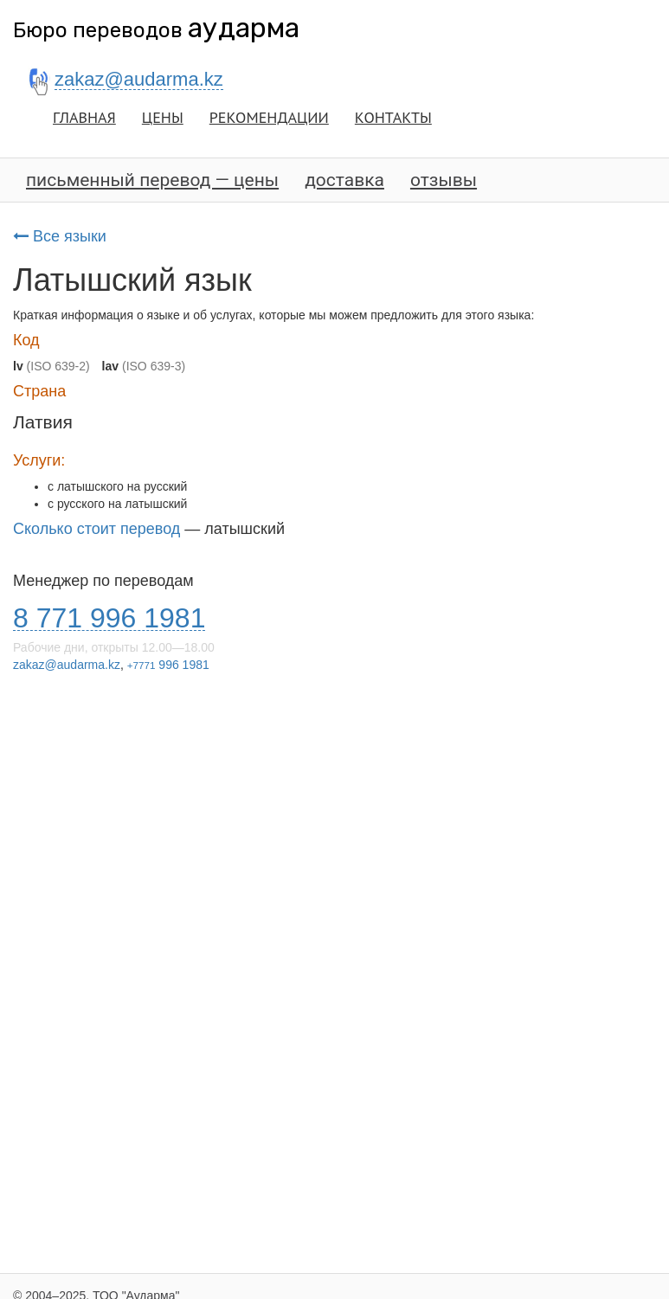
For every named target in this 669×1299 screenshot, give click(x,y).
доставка (344, 180)
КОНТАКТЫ (393, 117)
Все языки (59, 236)
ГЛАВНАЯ (84, 117)
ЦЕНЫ (162, 117)
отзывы (443, 180)
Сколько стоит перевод (96, 528)
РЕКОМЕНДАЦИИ (269, 117)
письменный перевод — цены (152, 180)
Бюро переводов (156, 30)
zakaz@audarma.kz (66, 665)
